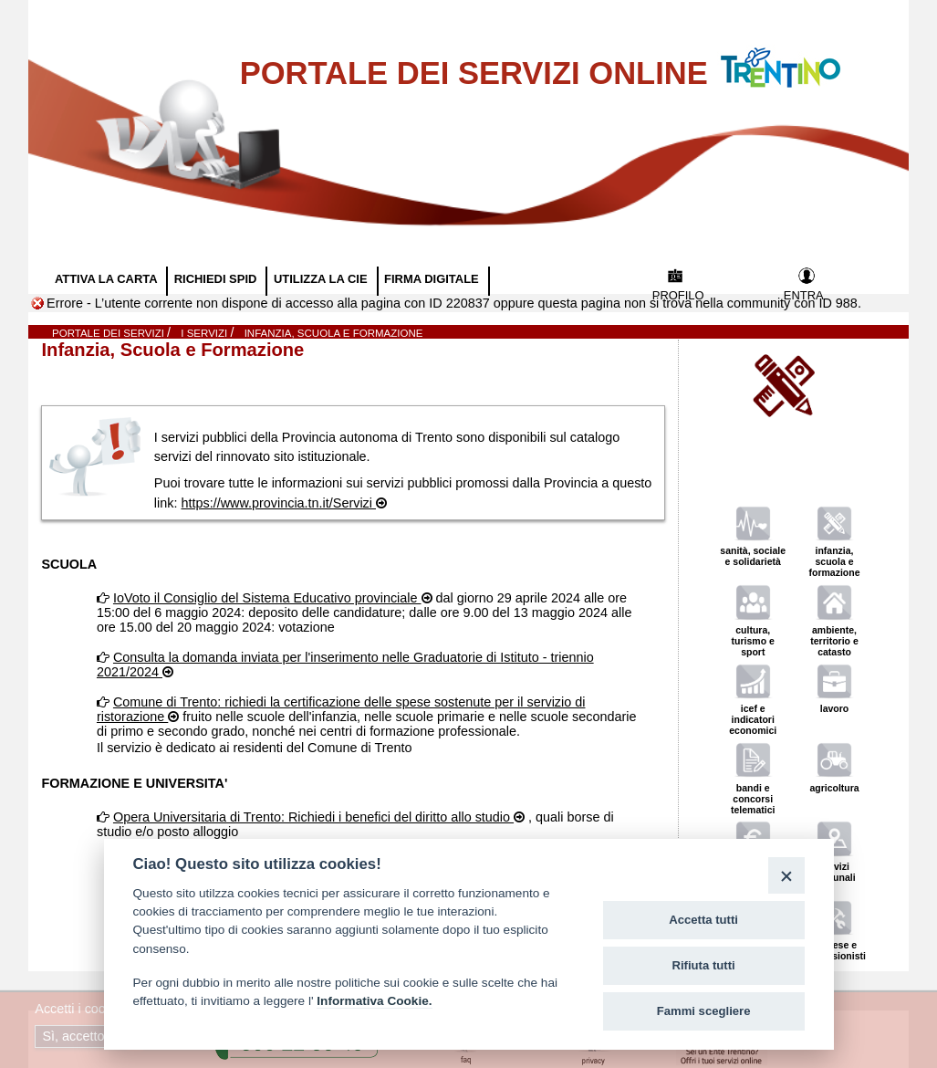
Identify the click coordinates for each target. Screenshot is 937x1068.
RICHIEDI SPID (217, 279)
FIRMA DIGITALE (433, 279)
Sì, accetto (75, 1036)
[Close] (786, 875)
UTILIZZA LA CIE (322, 279)
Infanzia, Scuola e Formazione (334, 333)
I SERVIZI (205, 333)
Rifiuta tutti (703, 965)
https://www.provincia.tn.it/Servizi (278, 503)
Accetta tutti (703, 920)
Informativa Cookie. (374, 1001)
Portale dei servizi (109, 333)
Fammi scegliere (704, 1011)
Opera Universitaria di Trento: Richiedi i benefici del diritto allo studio (313, 817)
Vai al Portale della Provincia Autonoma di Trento (799, 56)
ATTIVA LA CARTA (108, 279)
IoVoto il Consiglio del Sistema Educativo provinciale (267, 598)
